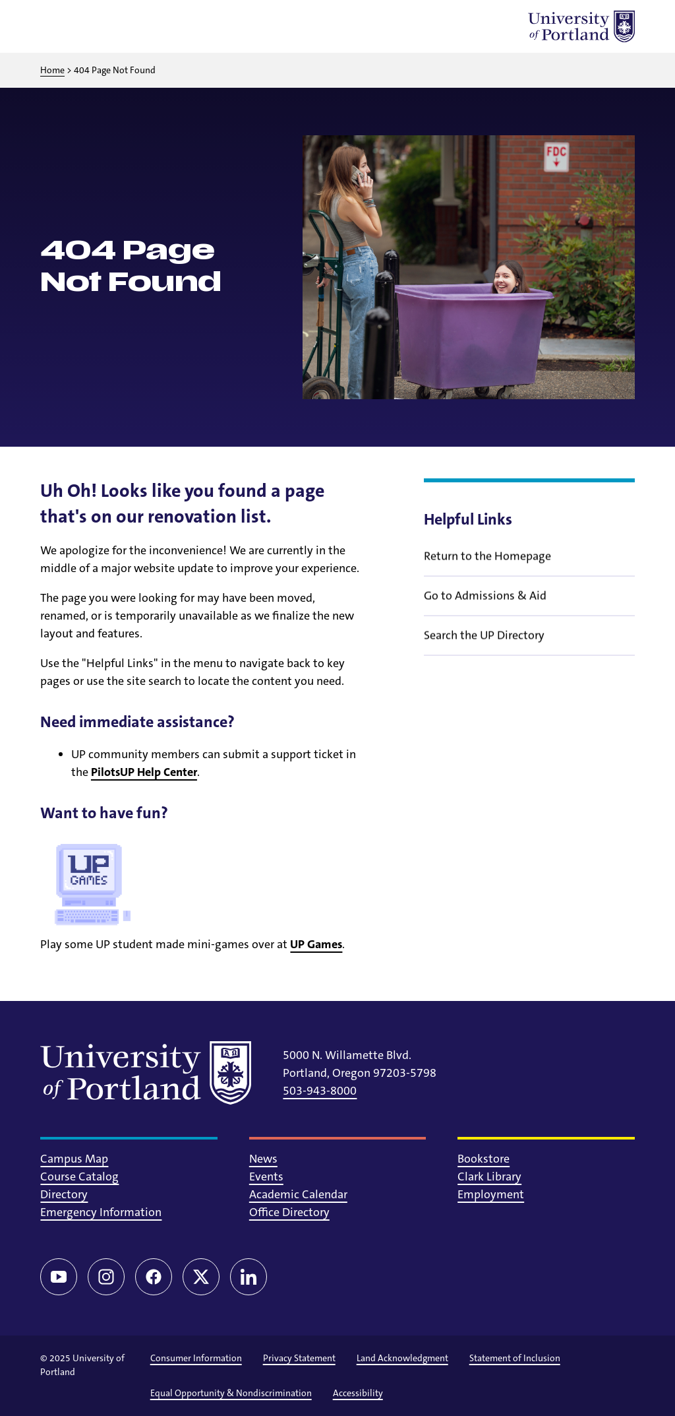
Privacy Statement (299, 1358)
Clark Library (489, 1176)
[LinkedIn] (248, 1276)
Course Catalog (79, 1176)
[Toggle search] (90, 26)
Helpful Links (468, 519)
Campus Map (74, 1159)
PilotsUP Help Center (144, 772)
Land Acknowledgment (402, 1358)
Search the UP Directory (484, 644)
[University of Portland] (581, 26)
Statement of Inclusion (514, 1358)
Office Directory (289, 1212)
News (263, 1159)
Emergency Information (100, 1212)
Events (266, 1176)
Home (52, 70)
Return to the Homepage (487, 565)
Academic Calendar (298, 1194)
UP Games (316, 944)
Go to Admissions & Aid (485, 604)
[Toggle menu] (56, 26)
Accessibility (358, 1393)
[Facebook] (153, 1276)
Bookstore (483, 1159)
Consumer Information (196, 1358)
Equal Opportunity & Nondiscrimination (231, 1393)
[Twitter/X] (201, 1276)
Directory (64, 1194)
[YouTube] (58, 1276)
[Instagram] (106, 1276)
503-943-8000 (320, 1091)
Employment (490, 1194)
